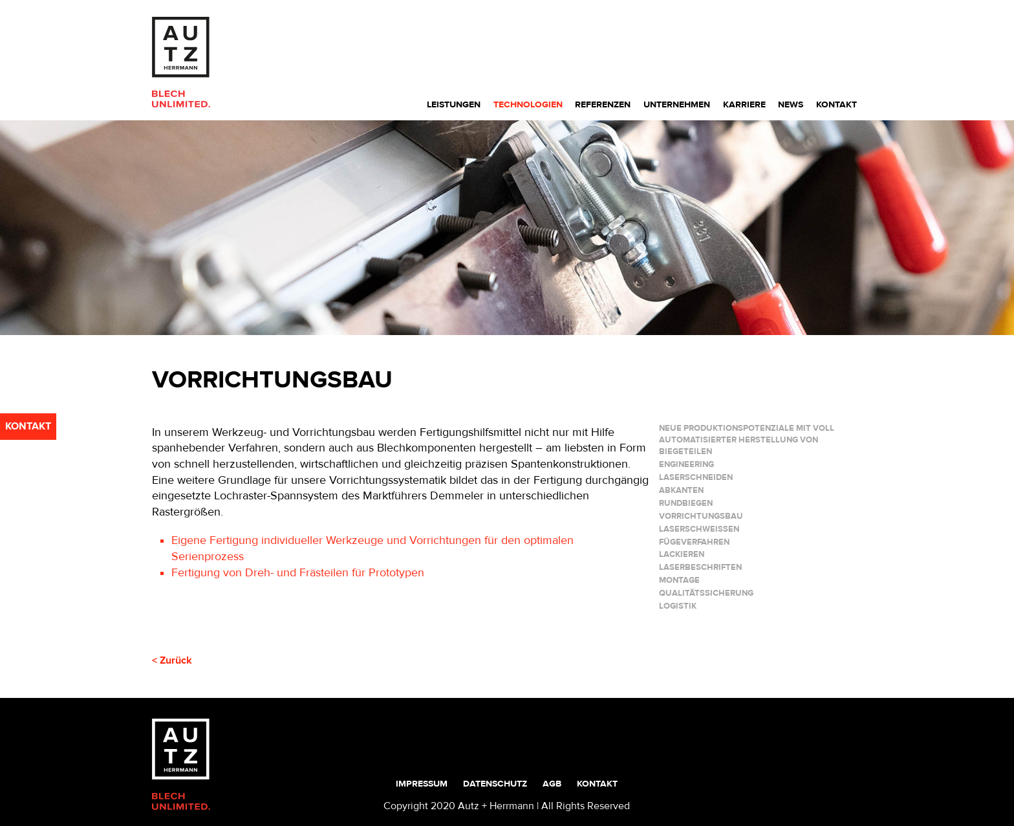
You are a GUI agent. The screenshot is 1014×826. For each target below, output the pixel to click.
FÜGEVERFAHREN (694, 542)
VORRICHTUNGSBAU (701, 516)
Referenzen (603, 104)
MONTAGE (679, 580)
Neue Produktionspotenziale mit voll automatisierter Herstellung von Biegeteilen (746, 440)
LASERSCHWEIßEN (699, 529)
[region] (507, 227)
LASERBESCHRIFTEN (700, 567)
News (790, 104)
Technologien (528, 104)
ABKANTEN (681, 490)
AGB (552, 783)
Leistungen (453, 104)
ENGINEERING (686, 464)
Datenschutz (495, 783)
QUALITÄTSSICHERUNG (706, 593)
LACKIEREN (681, 554)
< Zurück (172, 660)
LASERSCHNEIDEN (696, 477)
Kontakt (836, 104)
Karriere (744, 104)
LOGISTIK (677, 606)
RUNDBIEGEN (686, 503)
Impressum (422, 783)
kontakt (28, 426)
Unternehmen (676, 104)
